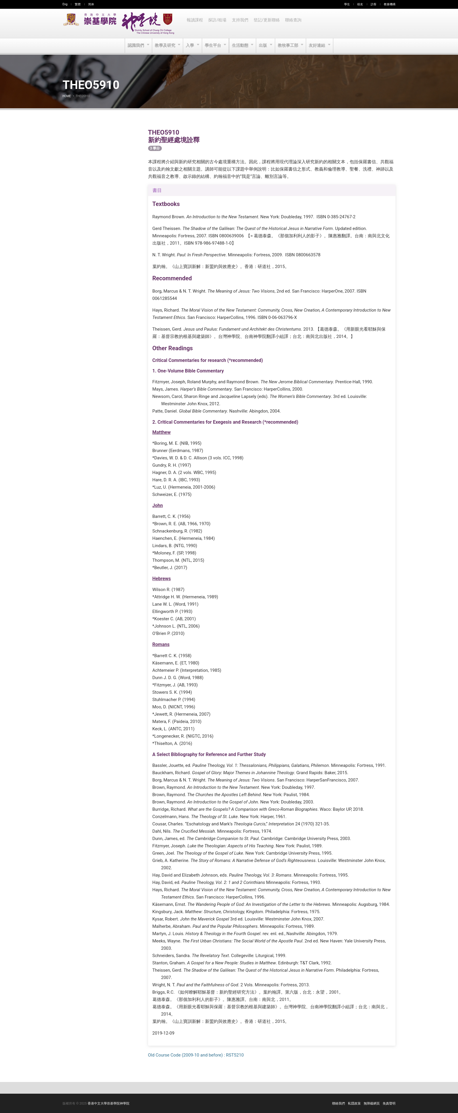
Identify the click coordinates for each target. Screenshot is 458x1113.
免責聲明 (389, 1103)
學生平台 (213, 45)
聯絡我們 (338, 1103)
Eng (65, 4)
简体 (91, 4)
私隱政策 (354, 1103)
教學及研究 (164, 45)
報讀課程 (195, 23)
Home (67, 96)
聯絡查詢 (295, 23)
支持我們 (241, 23)
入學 (189, 45)
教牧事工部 (289, 45)
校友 (360, 4)
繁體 (78, 4)
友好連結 (319, 45)
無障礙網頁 (372, 1103)
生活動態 (240, 45)
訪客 (374, 4)
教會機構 (389, 4)
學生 (347, 4)
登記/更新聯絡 (268, 23)
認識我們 (134, 45)
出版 (264, 45)
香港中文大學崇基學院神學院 (108, 1103)
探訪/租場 (218, 23)
